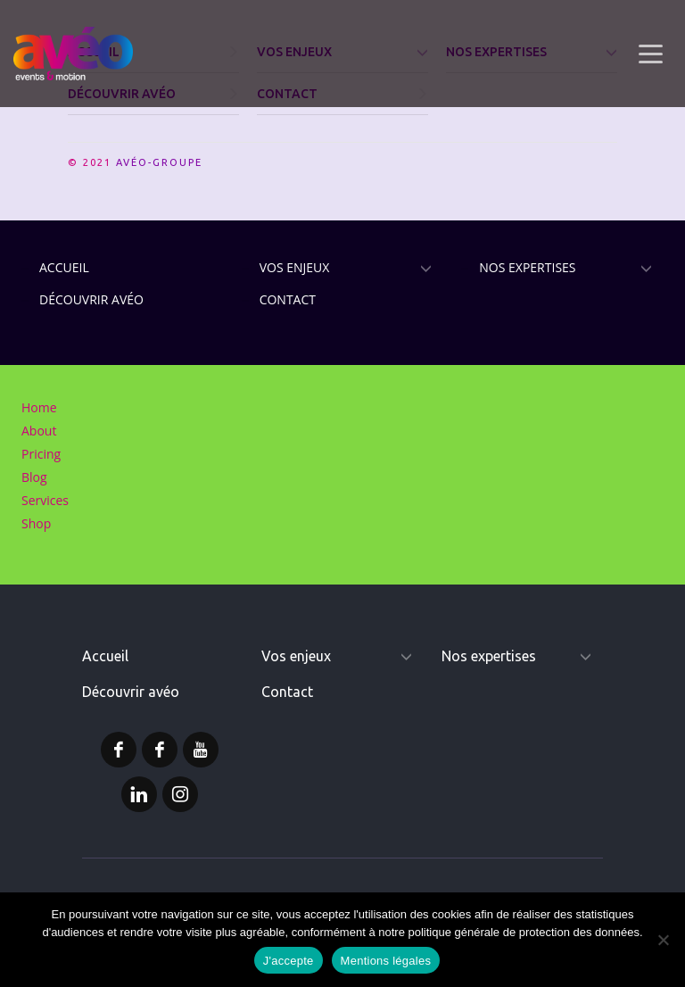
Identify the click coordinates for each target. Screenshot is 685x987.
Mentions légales (386, 960)
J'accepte (288, 960)
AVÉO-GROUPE (159, 162)
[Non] (663, 940)
